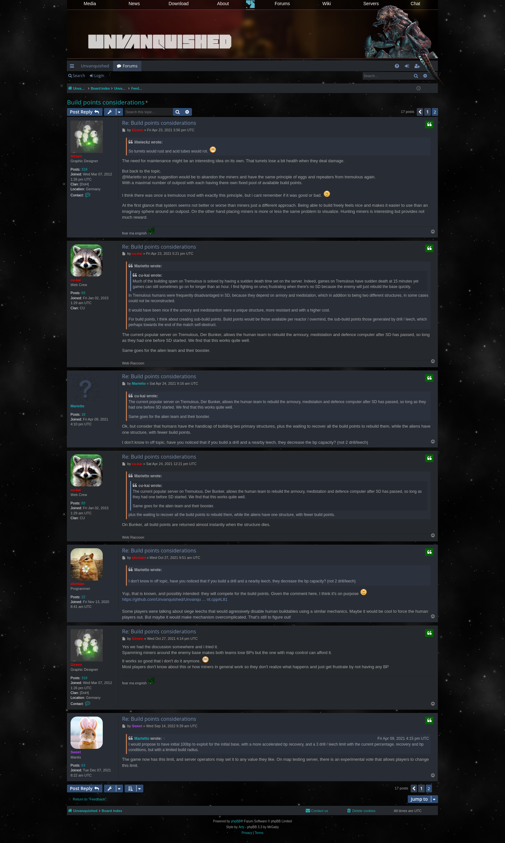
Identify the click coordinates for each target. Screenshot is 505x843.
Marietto (77, 406)
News (134, 3)
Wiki (326, 3)
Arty (241, 827)
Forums (282, 3)
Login (99, 75)
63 (83, 765)
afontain (77, 584)
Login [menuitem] (408, 67)
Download (178, 3)
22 (83, 597)
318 (84, 169)
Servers (371, 3)
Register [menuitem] (418, 67)
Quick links (73, 67)
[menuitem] (397, 66)
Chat (415, 3)
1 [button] (427, 112)
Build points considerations (106, 102)
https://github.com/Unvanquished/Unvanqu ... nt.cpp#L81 (174, 599)
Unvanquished (95, 66)
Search (79, 75)
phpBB (236, 821)
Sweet (76, 752)
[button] (420, 112)
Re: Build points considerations (159, 123)
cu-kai (76, 280)
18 (83, 414)
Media (90, 3)
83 (83, 293)
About (223, 3)
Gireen (76, 156)
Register (120, 75)
